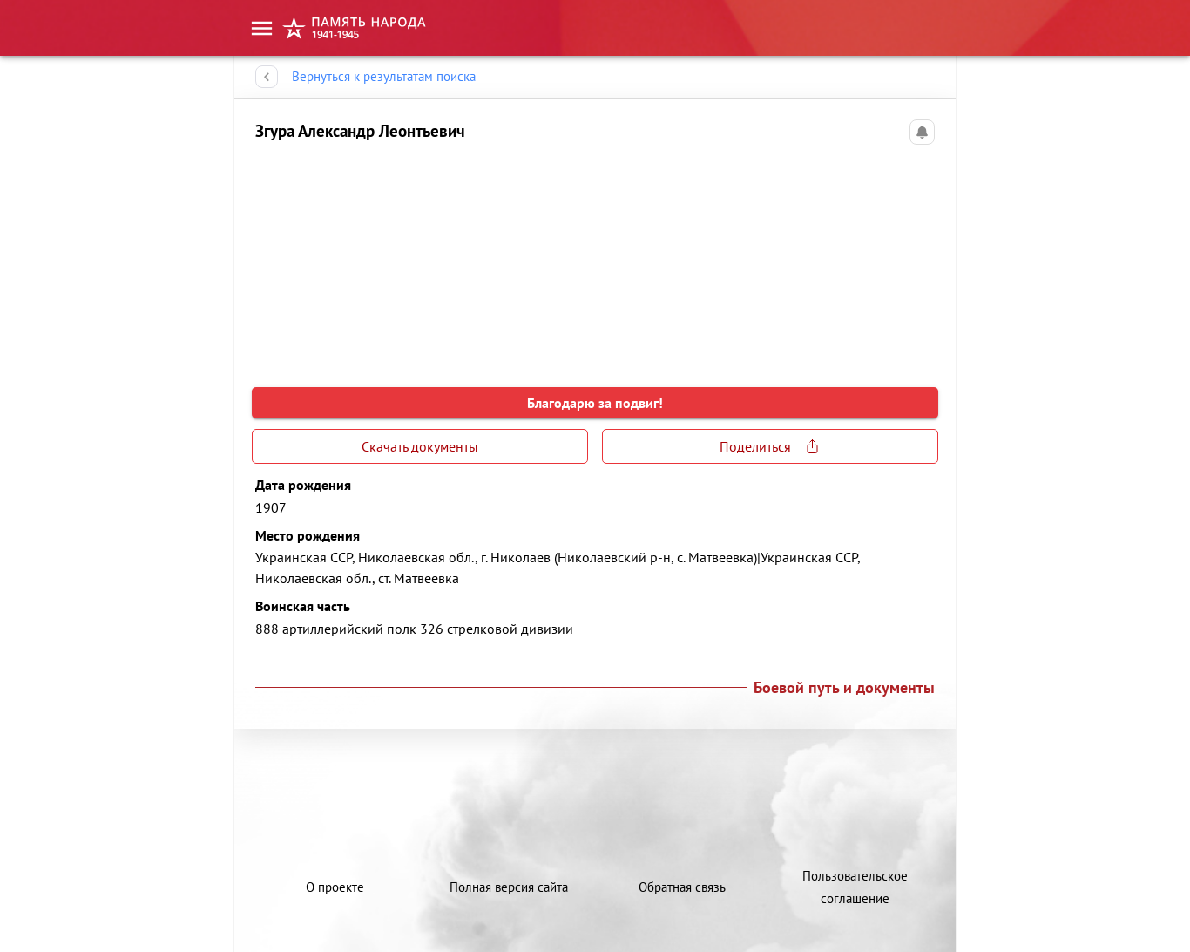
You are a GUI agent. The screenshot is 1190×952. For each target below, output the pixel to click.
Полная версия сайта (509, 887)
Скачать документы (420, 446)
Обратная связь (682, 887)
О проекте (335, 887)
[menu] (261, 28)
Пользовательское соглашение (855, 887)
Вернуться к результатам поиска (384, 77)
